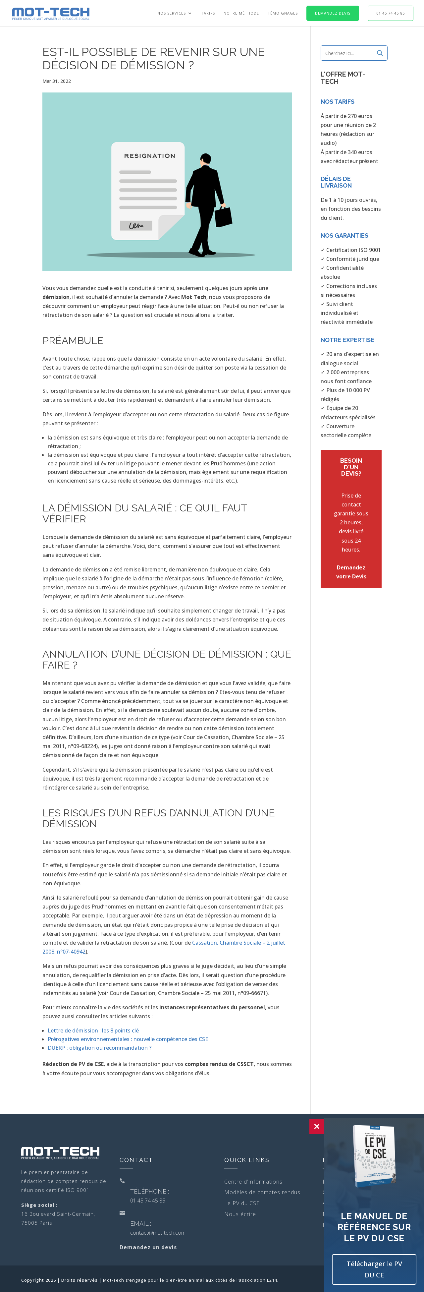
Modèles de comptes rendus (262, 1192)
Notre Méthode (241, 13)
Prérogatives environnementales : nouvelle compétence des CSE (128, 1039)
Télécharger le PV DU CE (374, 1269)
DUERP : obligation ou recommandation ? (99, 1047)
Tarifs (208, 13)
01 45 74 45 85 (390, 13)
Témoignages (283, 13)
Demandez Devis (332, 13)
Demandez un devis (148, 1247)
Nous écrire (240, 1214)
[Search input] (349, 53)
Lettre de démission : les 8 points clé (93, 1030)
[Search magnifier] (380, 53)
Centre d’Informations (253, 1181)
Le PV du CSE (242, 1203)
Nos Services (171, 13)
